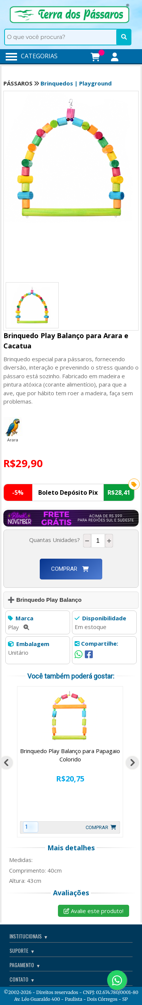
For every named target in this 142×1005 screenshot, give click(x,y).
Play (18, 627)
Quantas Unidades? (56, 540)
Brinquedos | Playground (76, 83)
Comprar (70, 568)
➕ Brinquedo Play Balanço (45, 599)
